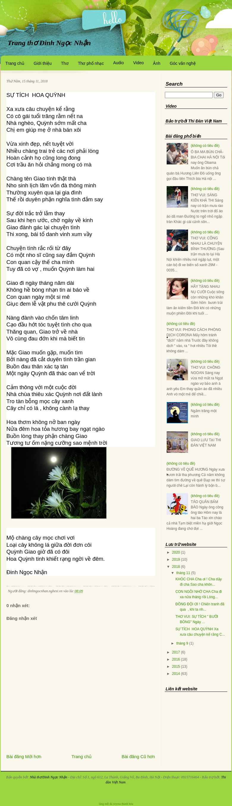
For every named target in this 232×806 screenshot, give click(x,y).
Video (138, 62)
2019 (176, 559)
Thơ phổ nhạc (91, 63)
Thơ (64, 63)
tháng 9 (182, 643)
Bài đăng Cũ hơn (138, 756)
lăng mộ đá (105, 803)
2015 (176, 666)
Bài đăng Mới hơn (24, 756)
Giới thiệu (43, 63)
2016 (176, 659)
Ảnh (156, 63)
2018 (176, 567)
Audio (118, 62)
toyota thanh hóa (123, 803)
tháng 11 (183, 573)
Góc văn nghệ (182, 63)
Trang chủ (14, 63)
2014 (176, 674)
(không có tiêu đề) (205, 146)
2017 (176, 652)
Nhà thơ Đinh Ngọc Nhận (48, 777)
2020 (176, 552)
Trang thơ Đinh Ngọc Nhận (49, 43)
